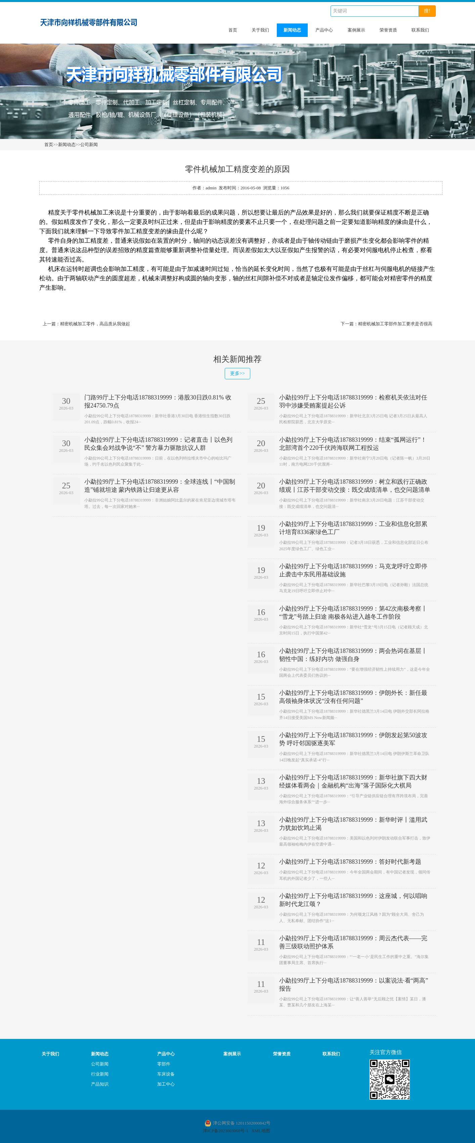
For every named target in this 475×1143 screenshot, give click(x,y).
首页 (232, 30)
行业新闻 (100, 1073)
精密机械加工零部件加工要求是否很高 (395, 323)
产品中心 (324, 30)
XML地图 (261, 1129)
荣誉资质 (388, 30)
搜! (427, 10)
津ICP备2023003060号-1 (225, 1129)
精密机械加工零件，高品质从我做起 (95, 323)
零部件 (163, 1062)
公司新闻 (89, 144)
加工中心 (166, 1083)
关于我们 (260, 30)
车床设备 (166, 1073)
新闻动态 (292, 30)
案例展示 (356, 30)
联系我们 (420, 30)
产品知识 (100, 1083)
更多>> (237, 373)
